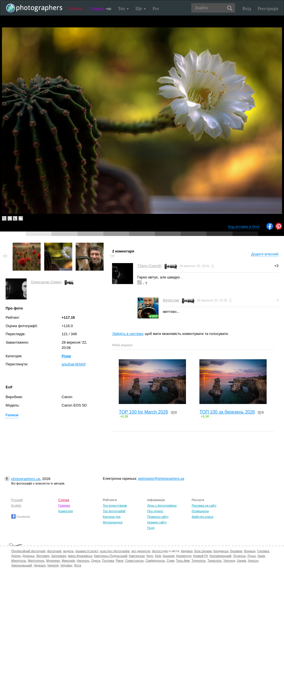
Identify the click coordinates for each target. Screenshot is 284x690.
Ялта (77, 565)
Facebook (20, 516)
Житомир (42, 555)
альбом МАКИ (73, 364)
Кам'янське (137, 555)
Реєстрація (268, 8)
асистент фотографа (115, 551)
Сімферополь (155, 560)
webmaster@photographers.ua (161, 479)
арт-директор (140, 551)
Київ (158, 555)
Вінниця (249, 551)
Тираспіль (215, 560)
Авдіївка (187, 551)
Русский (17, 500)
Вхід (247, 8)
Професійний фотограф (28, 551)
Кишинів (168, 555)
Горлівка (263, 551)
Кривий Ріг (200, 555)
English (16, 505)
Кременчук (183, 555)
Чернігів (53, 565)
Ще (141, 8)
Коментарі (65, 511)
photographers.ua (25, 479)
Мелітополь (36, 560)
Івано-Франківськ (80, 555)
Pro (156, 8)
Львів (261, 555)
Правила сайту (158, 516)
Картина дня (111, 516)
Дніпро (16, 555)
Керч (149, 555)
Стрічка (75, 8)
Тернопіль (199, 560)
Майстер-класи (202, 516)
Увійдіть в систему (127, 334)
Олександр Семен (46, 282)
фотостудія (160, 551)
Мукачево (53, 560)
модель (68, 551)
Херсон (253, 560)
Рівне (120, 560)
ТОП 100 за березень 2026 (227, 412)
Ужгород (229, 560)
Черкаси (39, 565)
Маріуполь (18, 560)
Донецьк (28, 555)
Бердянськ (221, 551)
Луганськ (239, 555)
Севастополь (134, 560)
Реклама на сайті (204, 505)
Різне (66, 356)
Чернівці (66, 565)
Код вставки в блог (244, 227)
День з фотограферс (162, 505)
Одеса (95, 560)
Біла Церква (203, 551)
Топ (123, 8)
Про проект (155, 511)
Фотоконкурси (112, 522)
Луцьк (251, 555)
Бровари (236, 551)
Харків (241, 560)
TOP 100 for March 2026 (143, 412)
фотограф (54, 551)
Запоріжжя (58, 555)
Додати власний (264, 254)
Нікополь (83, 560)
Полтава (108, 560)
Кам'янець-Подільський (110, 555)
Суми (170, 560)
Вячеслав (171, 300)
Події (151, 528)
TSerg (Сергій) (149, 266)
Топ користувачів (115, 505)
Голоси (12, 415)
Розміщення (200, 511)
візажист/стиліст (86, 551)
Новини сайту (157, 522)
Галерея (100, 8)
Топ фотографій (114, 511)
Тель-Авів (183, 560)
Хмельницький (21, 565)
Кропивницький (220, 555)
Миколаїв (68, 560)
